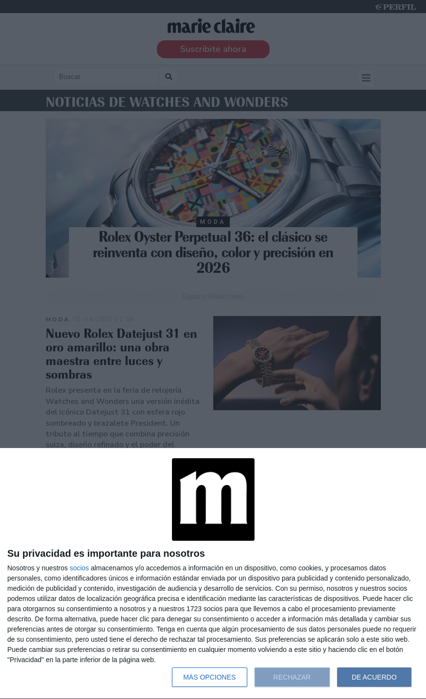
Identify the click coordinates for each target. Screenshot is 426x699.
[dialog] (213, 574)
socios (79, 568)
